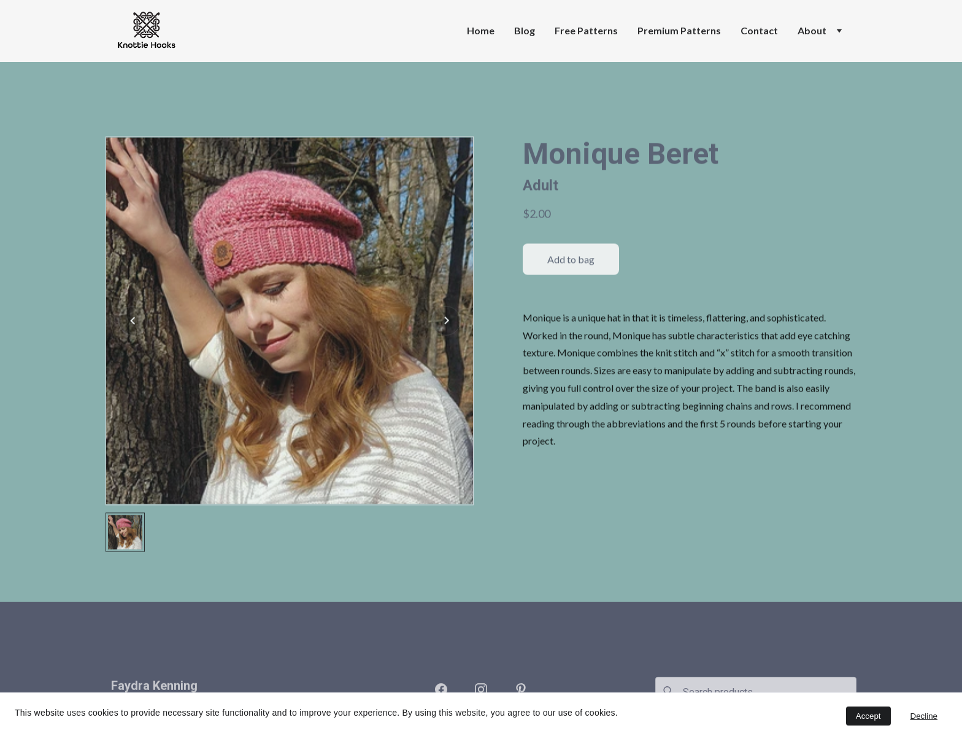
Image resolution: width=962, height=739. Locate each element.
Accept (868, 716)
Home (480, 30)
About (812, 30)
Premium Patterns (679, 30)
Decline (923, 716)
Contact (759, 30)
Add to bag (571, 275)
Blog (524, 30)
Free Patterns (586, 30)
